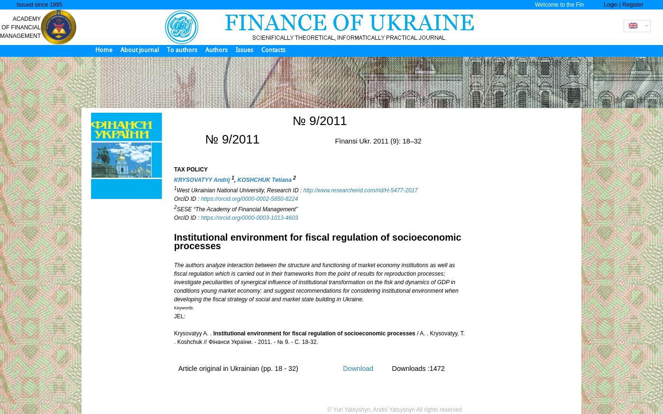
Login (610, 4)
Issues (244, 50)
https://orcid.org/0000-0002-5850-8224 (249, 199)
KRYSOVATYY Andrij (202, 180)
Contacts (273, 50)
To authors (182, 50)
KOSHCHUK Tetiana (266, 180)
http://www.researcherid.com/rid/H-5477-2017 (361, 190)
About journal (139, 50)
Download (358, 368)
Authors (216, 50)
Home (103, 50)
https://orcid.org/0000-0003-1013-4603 (249, 218)
